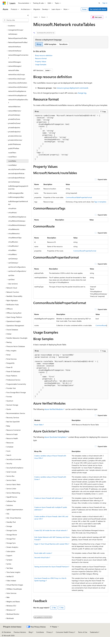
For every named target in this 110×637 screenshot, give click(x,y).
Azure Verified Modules (53, 409)
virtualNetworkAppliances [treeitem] (17, 217)
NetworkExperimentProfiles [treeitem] (17, 38)
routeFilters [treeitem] (12, 152)
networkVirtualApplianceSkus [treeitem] (18, 100)
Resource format (41, 58)
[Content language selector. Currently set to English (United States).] (12, 627)
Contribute (40, 632)
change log (81, 93)
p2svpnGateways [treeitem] (14, 115)
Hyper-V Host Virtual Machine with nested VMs (51, 544)
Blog (30, 632)
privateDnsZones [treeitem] (14, 119)
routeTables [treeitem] (12, 161)
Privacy (49, 632)
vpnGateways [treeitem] (13, 258)
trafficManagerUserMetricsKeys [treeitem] (18, 202)
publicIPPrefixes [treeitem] (13, 148)
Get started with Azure (98, 9)
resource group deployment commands (72, 88)
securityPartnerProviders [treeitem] (16, 169)
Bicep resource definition (43, 55)
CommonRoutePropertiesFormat (84, 251)
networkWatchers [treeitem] (14, 106)
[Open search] (99, 3)
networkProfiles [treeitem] (13, 70)
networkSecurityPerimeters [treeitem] (17, 83)
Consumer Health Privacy (65, 632)
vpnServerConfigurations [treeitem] (17, 267)
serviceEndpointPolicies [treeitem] (16, 173)
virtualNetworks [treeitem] (13, 229)
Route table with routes (42, 553)
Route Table (38, 425)
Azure (43, 17)
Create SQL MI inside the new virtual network (50, 530)
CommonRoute (101, 325)
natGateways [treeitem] (12, 34)
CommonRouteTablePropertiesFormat (79, 197)
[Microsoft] (4, 3)
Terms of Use (82, 632)
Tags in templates (100, 202)
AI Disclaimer (6, 632)
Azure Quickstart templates (55, 437)
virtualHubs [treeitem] (12, 208)
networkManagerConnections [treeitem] (18, 56)
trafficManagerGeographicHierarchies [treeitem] (18, 187)
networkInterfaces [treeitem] (14, 46)
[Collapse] (28, 15)
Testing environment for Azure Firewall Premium (51, 566)
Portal (84, 9)
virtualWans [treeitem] (12, 250)
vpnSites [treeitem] (11, 275)
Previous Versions (20, 632)
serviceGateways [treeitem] (14, 182)
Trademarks (94, 632)
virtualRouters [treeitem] (13, 242)
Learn (36, 17)
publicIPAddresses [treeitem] (14, 144)
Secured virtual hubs (41, 557)
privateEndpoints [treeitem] (14, 127)
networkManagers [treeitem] (14, 62)
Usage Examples (40, 64)
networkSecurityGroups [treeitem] (16, 74)
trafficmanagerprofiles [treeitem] (15, 193)
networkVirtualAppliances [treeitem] (17, 91)
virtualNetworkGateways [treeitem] (16, 221)
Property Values (40, 61)
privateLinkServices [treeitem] (15, 136)
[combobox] (16, 20)
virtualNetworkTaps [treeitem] (14, 238)
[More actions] (106, 17)
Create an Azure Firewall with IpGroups (48, 498)
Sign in (104, 3)
